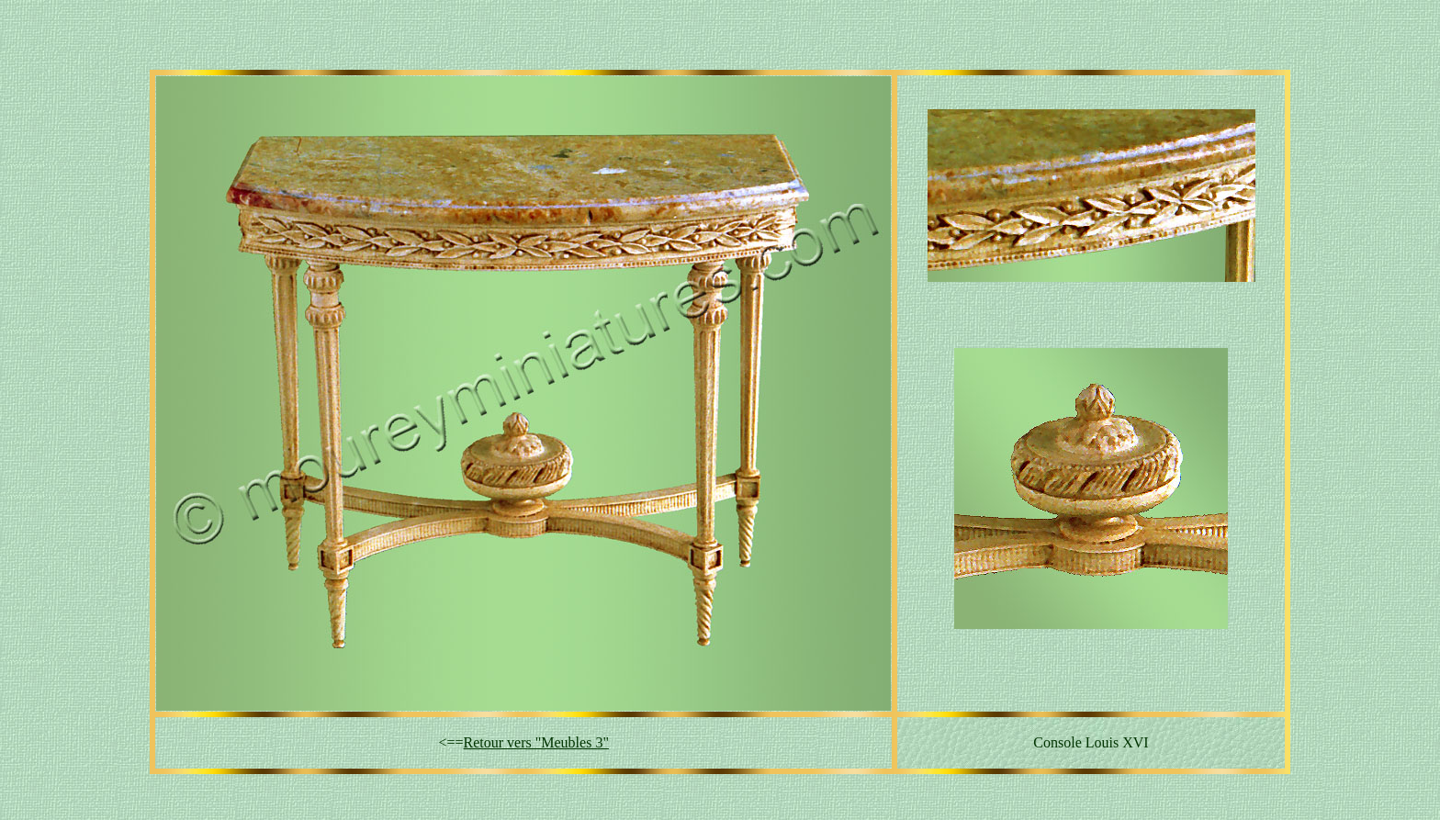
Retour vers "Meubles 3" (536, 742)
